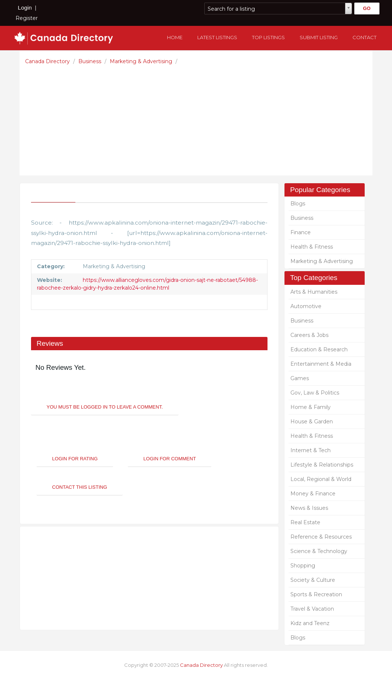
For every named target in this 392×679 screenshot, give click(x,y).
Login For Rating (75, 458)
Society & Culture (312, 580)
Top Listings (268, 37)
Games (299, 378)
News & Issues (309, 508)
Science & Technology (318, 551)
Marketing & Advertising (142, 61)
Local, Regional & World (320, 479)
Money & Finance (312, 493)
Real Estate (305, 522)
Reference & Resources (321, 536)
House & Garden (311, 421)
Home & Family (310, 407)
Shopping (302, 565)
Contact (364, 37)
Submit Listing (319, 37)
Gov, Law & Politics (314, 392)
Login (25, 7)
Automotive (305, 306)
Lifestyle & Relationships (321, 464)
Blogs (297, 203)
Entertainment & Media (320, 364)
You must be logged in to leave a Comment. (105, 407)
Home (175, 37)
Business (90, 61)
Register (27, 18)
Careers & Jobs (309, 335)
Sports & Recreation (316, 594)
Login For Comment (169, 458)
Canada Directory (48, 61)
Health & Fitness (311, 246)
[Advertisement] (198, 118)
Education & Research (319, 349)
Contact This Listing (79, 487)
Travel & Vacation (312, 608)
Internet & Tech (310, 450)
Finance (300, 232)
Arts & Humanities (313, 292)
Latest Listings (217, 37)
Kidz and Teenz (310, 623)
